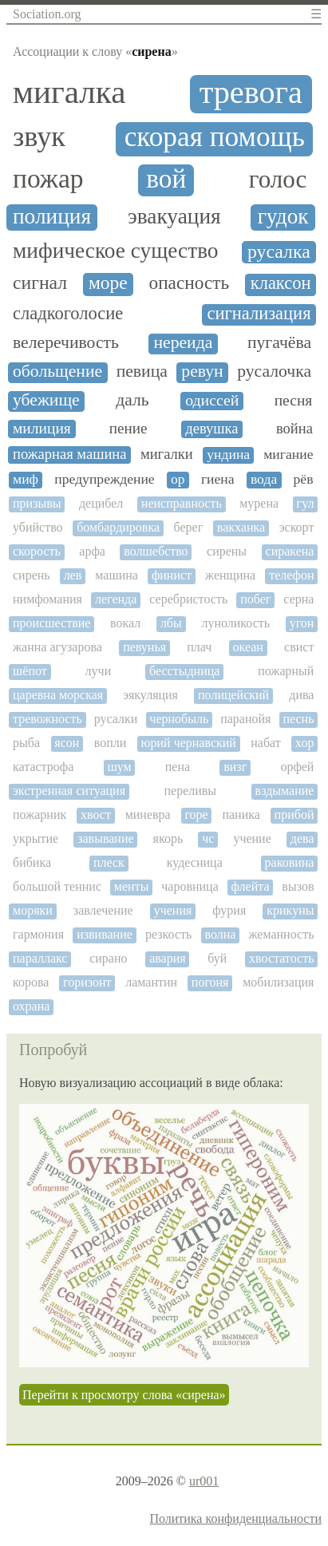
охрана (31, 1006)
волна (219, 934)
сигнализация (258, 313)
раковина (289, 862)
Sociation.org (47, 14)
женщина (230, 575)
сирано (108, 958)
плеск (108, 862)
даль (132, 400)
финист (172, 575)
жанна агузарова (57, 647)
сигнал (40, 282)
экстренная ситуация (69, 790)
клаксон (281, 283)
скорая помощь (214, 137)
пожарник (39, 814)
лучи (98, 671)
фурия (229, 910)
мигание (288, 454)
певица (142, 371)
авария (167, 958)
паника (240, 814)
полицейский (233, 695)
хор (304, 742)
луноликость (235, 623)
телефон (291, 575)
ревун (202, 371)
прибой (294, 814)
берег (189, 527)
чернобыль (178, 719)
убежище (46, 400)
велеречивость (66, 343)
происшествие (51, 623)
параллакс (40, 958)
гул (305, 503)
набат (265, 742)
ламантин (151, 982)
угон (302, 623)
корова (31, 982)
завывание (105, 838)
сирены (227, 551)
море (108, 283)
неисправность (181, 503)
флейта (250, 886)
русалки (116, 719)
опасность (189, 283)
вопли (110, 742)
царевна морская (58, 695)
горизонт (87, 982)
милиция (42, 428)
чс (208, 838)
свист (299, 647)
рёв (304, 479)
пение (128, 428)
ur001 (204, 1481)
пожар (48, 178)
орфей (297, 766)
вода (264, 479)
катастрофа (43, 766)
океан (248, 647)
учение (252, 838)
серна (298, 599)
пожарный (286, 671)
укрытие (35, 838)
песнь (298, 719)
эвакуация (174, 216)
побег (255, 599)
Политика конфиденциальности (235, 1518)
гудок (283, 216)
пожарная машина (69, 454)
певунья (144, 647)
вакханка (241, 527)
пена (177, 766)
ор (178, 479)
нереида (182, 343)
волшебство (156, 551)
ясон (66, 742)
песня (294, 400)
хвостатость (281, 958)
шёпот (30, 671)
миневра (148, 814)
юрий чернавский (188, 742)
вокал (125, 623)
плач (199, 647)
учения (173, 910)
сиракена (290, 551)
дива (301, 695)
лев (73, 575)
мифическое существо (116, 251)
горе (195, 814)
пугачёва (279, 343)
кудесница (195, 862)
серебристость (188, 599)
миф (25, 479)
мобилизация (278, 982)
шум (119, 766)
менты (131, 886)
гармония (38, 934)
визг (235, 766)
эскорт (296, 527)
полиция (52, 216)
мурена (259, 503)
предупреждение (104, 479)
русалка (278, 251)
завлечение (103, 910)
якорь (168, 838)
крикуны (290, 910)
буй (217, 958)
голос (278, 179)
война (294, 429)
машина (116, 575)
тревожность (47, 719)
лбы (171, 623)
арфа (92, 551)
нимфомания (47, 599)
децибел (101, 503)
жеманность (281, 934)
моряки (33, 910)
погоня (210, 982)
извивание (104, 934)
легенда (115, 599)
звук (39, 136)
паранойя (245, 719)
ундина (228, 454)
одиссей (212, 400)
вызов (298, 886)
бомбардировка (118, 527)
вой (166, 178)
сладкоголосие (68, 313)
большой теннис (57, 886)
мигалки (166, 454)
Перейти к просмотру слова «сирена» (124, 1395)
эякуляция (150, 695)
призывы (37, 503)
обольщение (57, 371)
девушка (211, 429)
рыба (26, 742)
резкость (168, 934)
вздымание (284, 790)
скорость (37, 551)
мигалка (69, 92)
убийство (38, 527)
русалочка (274, 371)
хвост (96, 814)
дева (302, 838)
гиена (218, 479)
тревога (251, 92)
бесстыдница (184, 671)
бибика (32, 862)
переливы (190, 790)
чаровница (190, 886)
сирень (31, 575)
